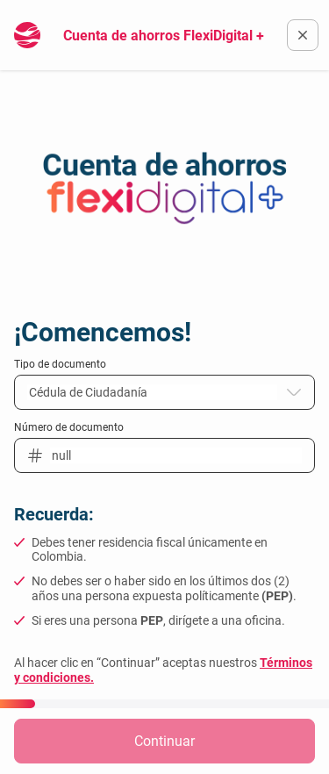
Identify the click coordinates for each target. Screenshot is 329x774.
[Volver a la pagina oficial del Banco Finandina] (302, 35)
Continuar (164, 740)
